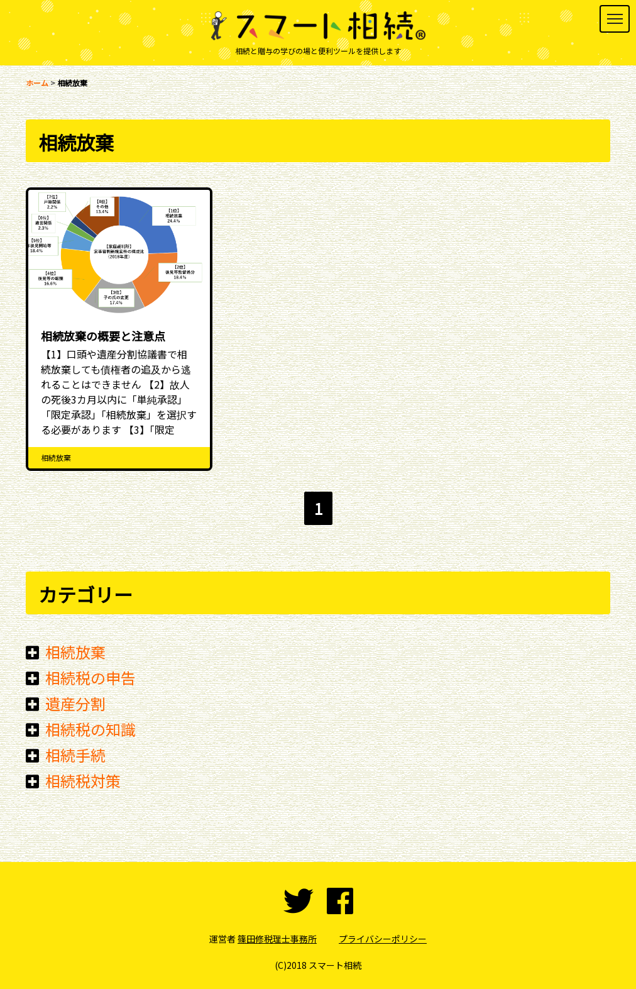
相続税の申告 (90, 677)
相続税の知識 (90, 729)
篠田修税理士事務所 (277, 938)
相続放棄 (75, 652)
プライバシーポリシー (383, 938)
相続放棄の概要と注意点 (103, 336)
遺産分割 (75, 703)
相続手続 (75, 755)
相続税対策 (83, 781)
